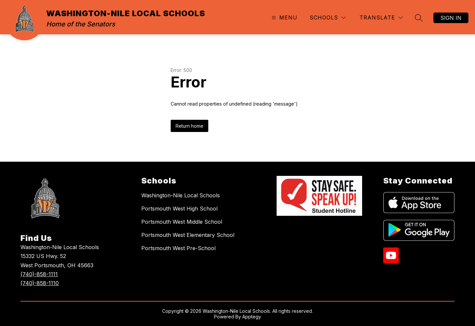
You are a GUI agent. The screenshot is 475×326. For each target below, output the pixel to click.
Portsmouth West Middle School (181, 221)
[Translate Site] (381, 18)
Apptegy (251, 316)
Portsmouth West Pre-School (178, 248)
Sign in (450, 18)
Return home (189, 126)
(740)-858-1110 (39, 283)
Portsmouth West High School (179, 208)
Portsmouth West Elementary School (187, 235)
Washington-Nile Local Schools (180, 195)
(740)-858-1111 (39, 274)
